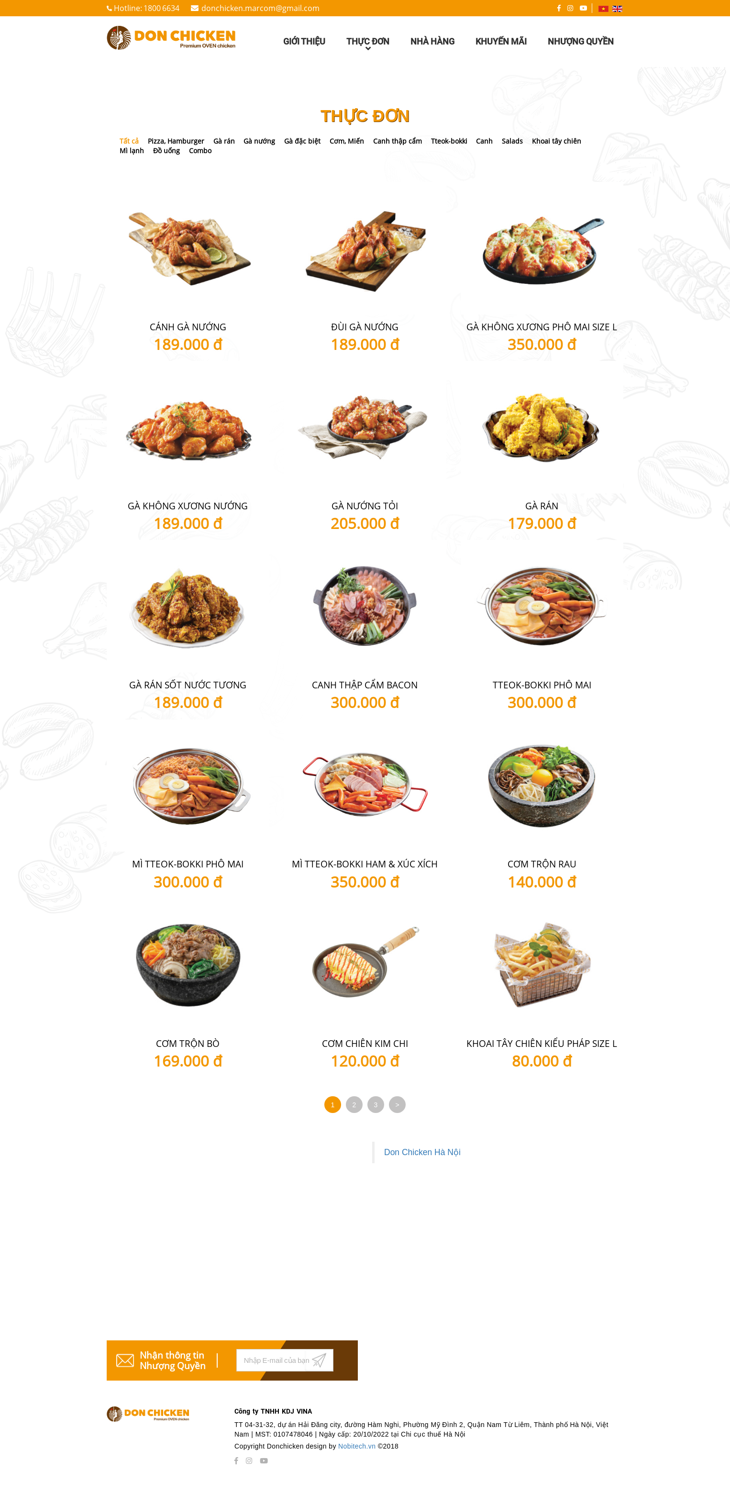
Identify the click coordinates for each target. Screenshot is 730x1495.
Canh (484, 141)
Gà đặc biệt (302, 141)
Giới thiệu (304, 41)
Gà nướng (259, 141)
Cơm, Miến (347, 141)
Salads (512, 141)
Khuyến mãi (501, 41)
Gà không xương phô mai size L (541, 327)
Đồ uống (166, 150)
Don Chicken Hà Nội (422, 1152)
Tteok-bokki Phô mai (542, 685)
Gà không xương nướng (188, 506)
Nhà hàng (432, 41)
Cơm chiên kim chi (365, 1043)
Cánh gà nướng (188, 327)
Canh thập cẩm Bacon (365, 685)
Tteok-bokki (449, 141)
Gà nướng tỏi (365, 506)
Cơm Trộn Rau (542, 864)
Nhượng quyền (581, 41)
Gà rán (224, 141)
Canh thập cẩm (397, 141)
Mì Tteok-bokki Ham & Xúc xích (365, 864)
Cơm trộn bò (188, 1043)
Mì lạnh (132, 150)
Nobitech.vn (358, 1446)
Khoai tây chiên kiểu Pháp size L (541, 1043)
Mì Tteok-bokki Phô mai (187, 864)
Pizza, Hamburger (176, 141)
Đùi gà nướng (364, 327)
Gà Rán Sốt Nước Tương (187, 685)
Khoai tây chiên (556, 141)
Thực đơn (367, 45)
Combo (200, 150)
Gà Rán (541, 506)
